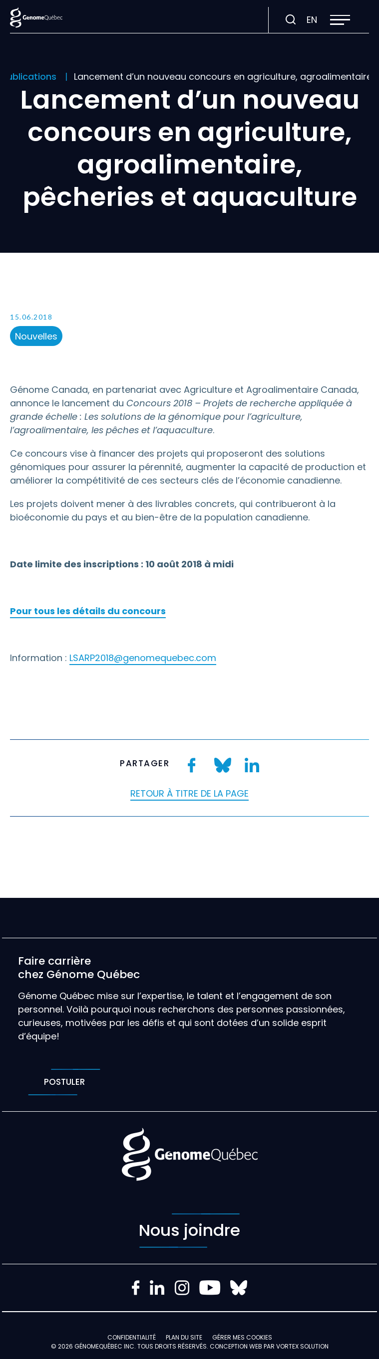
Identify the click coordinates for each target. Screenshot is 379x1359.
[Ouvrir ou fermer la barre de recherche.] (291, 20)
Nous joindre (189, 1230)
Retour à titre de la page (189, 793)
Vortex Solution (302, 1346)
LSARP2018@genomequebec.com (142, 658)
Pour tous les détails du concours (88, 611)
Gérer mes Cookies (242, 1337)
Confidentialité (131, 1337)
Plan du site (184, 1337)
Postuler (64, 1082)
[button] (340, 20)
